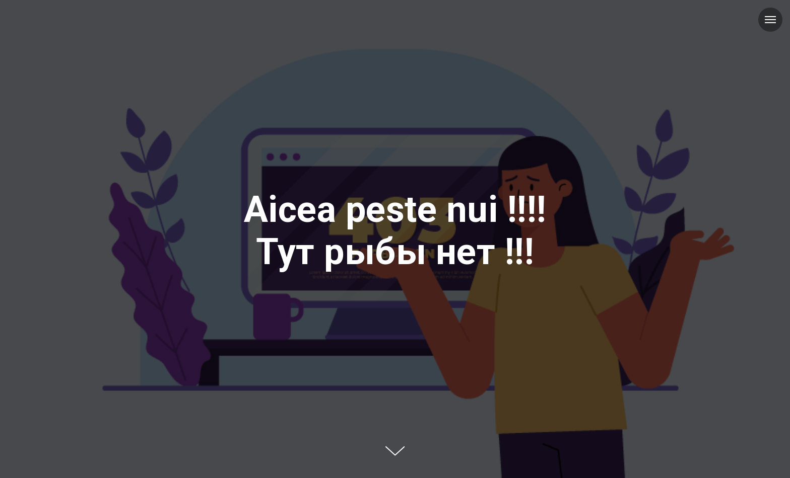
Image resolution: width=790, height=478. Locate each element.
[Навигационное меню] (770, 19)
